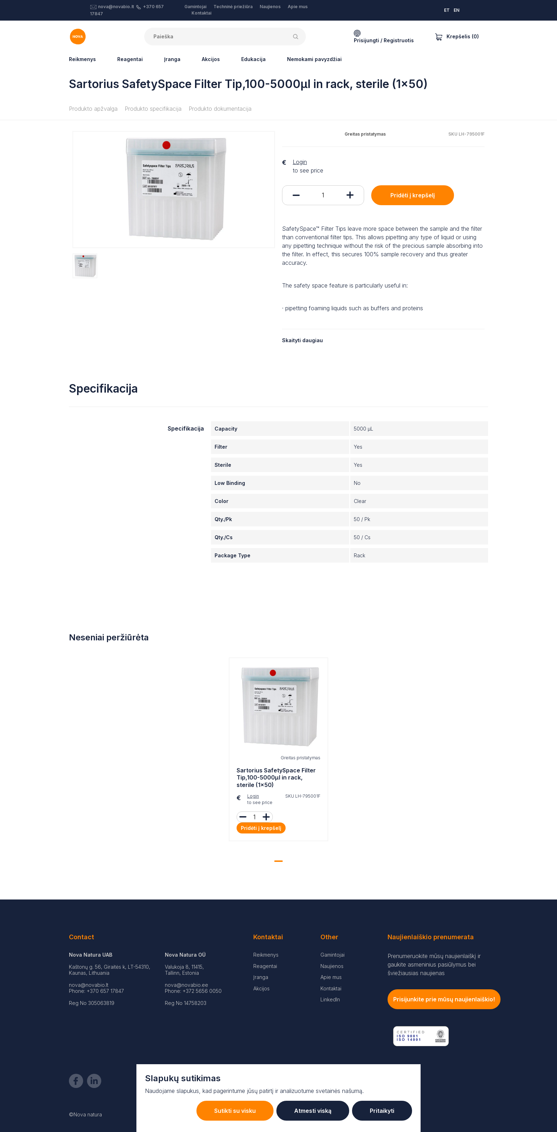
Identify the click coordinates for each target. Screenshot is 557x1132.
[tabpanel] (278, 751)
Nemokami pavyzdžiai (314, 59)
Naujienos (270, 6)
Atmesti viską (312, 1110)
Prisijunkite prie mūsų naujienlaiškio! (444, 999)
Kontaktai (201, 13)
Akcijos (211, 59)
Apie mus (298, 6)
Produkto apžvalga (93, 108)
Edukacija (253, 59)
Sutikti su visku (235, 1110)
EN (456, 10)
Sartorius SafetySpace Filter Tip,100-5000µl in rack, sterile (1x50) (276, 778)
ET (447, 10)
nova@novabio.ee (186, 985)
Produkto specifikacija (153, 108)
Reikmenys (82, 59)
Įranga (172, 59)
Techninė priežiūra (233, 6)
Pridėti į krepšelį (412, 195)
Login (300, 161)
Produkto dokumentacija (220, 108)
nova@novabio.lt (116, 6)
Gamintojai (195, 6)
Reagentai (130, 59)
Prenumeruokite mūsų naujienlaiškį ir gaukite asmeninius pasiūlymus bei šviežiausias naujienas (434, 964)
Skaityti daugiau (302, 340)
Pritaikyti (382, 1110)
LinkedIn (330, 999)
